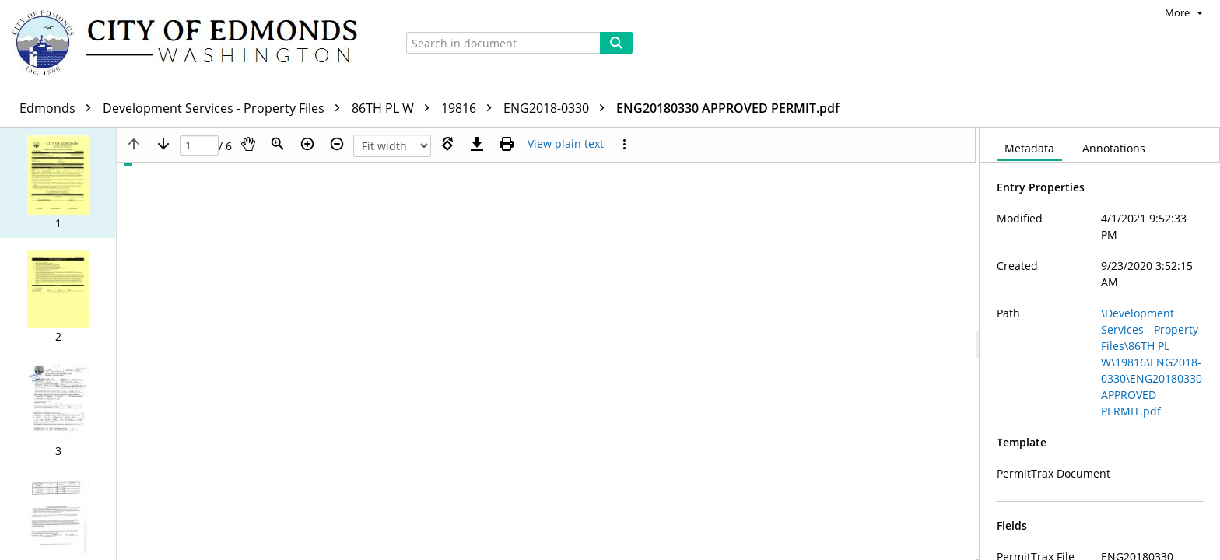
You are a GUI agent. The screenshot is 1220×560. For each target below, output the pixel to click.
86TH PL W (394, 108)
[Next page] (163, 144)
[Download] (477, 144)
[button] (58, 183)
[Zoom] (278, 144)
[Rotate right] (447, 144)
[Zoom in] (307, 144)
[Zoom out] (337, 144)
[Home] (192, 44)
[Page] (199, 145)
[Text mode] (565, 144)
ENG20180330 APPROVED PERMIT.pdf (728, 108)
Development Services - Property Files (225, 108)
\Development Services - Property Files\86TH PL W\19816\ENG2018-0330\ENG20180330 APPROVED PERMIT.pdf (1151, 362)
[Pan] (248, 144)
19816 (470, 108)
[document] (1100, 344)
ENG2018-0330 (557, 108)
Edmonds (59, 108)
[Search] (616, 43)
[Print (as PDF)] (506, 144)
